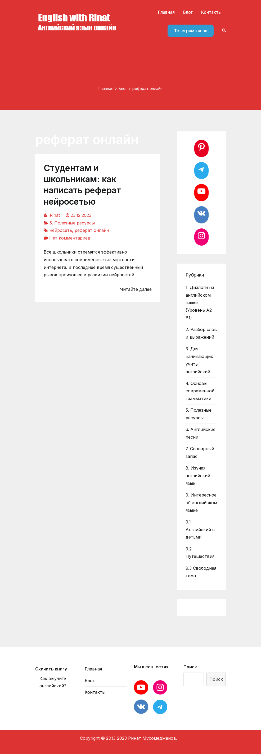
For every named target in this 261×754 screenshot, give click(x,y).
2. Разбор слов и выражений (201, 333)
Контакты (211, 12)
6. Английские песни (200, 433)
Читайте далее (136, 289)
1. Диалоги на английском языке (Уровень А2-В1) (200, 302)
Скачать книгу (51, 669)
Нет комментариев (69, 238)
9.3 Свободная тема (201, 572)
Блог (188, 12)
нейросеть (61, 230)
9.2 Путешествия (200, 552)
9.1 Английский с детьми (200, 529)
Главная (166, 12)
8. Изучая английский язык (198, 475)
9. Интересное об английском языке (201, 502)
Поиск (190, 666)
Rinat (55, 215)
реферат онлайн (92, 230)
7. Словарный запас (200, 452)
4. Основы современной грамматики (200, 391)
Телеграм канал (190, 30)
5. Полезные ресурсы (72, 223)
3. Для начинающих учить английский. (199, 360)
